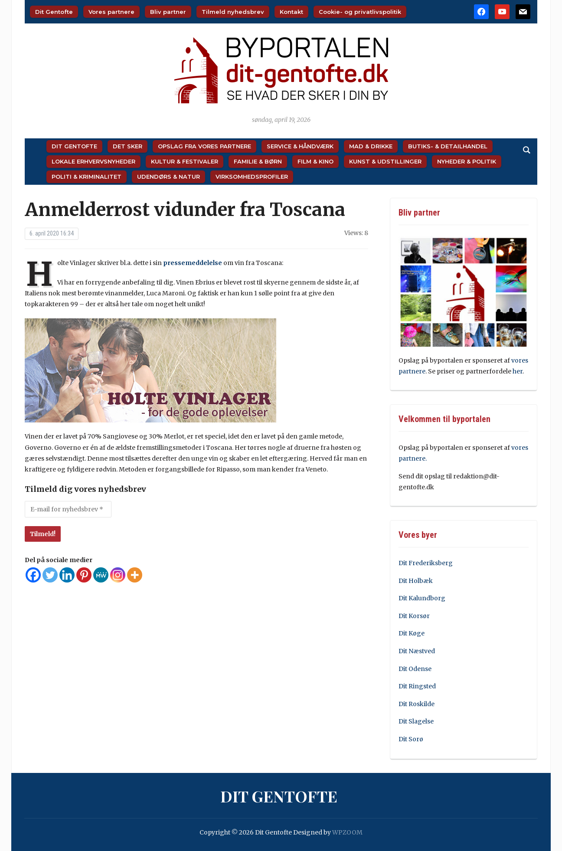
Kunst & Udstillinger (385, 161)
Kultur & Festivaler (184, 161)
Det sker (127, 146)
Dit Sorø (411, 739)
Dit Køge (412, 633)
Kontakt (291, 11)
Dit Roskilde (417, 704)
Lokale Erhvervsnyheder (93, 161)
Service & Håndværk (300, 146)
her (518, 371)
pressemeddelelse (192, 263)
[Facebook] (33, 575)
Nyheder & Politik (466, 161)
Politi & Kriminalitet (86, 176)
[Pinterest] (83, 575)
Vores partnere (111, 11)
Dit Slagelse (416, 721)
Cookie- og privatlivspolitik (360, 11)
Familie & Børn (258, 161)
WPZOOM (347, 832)
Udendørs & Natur (168, 176)
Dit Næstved (417, 651)
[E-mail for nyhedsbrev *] (68, 509)
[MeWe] (100, 575)
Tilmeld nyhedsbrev (233, 11)
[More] (134, 575)
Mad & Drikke (370, 146)
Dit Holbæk (416, 581)
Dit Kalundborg (422, 598)
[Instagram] (117, 575)
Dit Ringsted (417, 686)
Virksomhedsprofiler (252, 176)
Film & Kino (315, 161)
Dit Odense (415, 669)
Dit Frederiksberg (426, 563)
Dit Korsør (414, 616)
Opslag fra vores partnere (204, 146)
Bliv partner (168, 11)
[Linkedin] (67, 575)
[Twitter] (50, 575)
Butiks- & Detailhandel (447, 146)
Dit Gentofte (54, 11)
